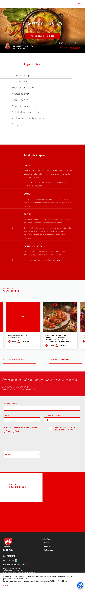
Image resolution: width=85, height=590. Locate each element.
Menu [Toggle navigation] (80, 4)
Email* (7, 415)
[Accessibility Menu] (80, 585)
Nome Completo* (12, 403)
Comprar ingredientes (42, 36)
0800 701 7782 (8, 561)
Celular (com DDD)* (53, 415)
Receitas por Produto (20, 360)
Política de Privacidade (64, 428)
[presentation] (20, 442)
